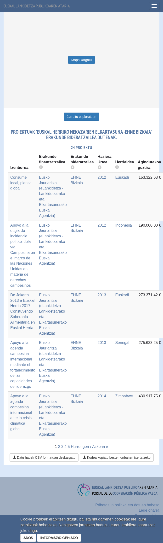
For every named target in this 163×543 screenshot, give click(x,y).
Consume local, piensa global (21, 182)
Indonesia (123, 225)
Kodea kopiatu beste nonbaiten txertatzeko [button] (117, 457)
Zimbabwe (124, 396)
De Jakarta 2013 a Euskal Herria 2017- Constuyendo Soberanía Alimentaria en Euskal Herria (22, 311)
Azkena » (100, 447)
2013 (102, 295)
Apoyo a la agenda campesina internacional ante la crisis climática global (21, 412)
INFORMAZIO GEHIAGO (59, 538)
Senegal (122, 343)
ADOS (28, 538)
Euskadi (122, 177)
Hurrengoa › (81, 447)
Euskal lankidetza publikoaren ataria (37, 6)
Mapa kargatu (81, 60)
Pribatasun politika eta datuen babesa (127, 505)
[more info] (99, 168)
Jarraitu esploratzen (81, 117)
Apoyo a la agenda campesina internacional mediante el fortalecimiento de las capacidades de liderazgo (22, 365)
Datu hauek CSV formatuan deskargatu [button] (44, 457)
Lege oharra (149, 510)
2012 (102, 177)
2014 (102, 396)
